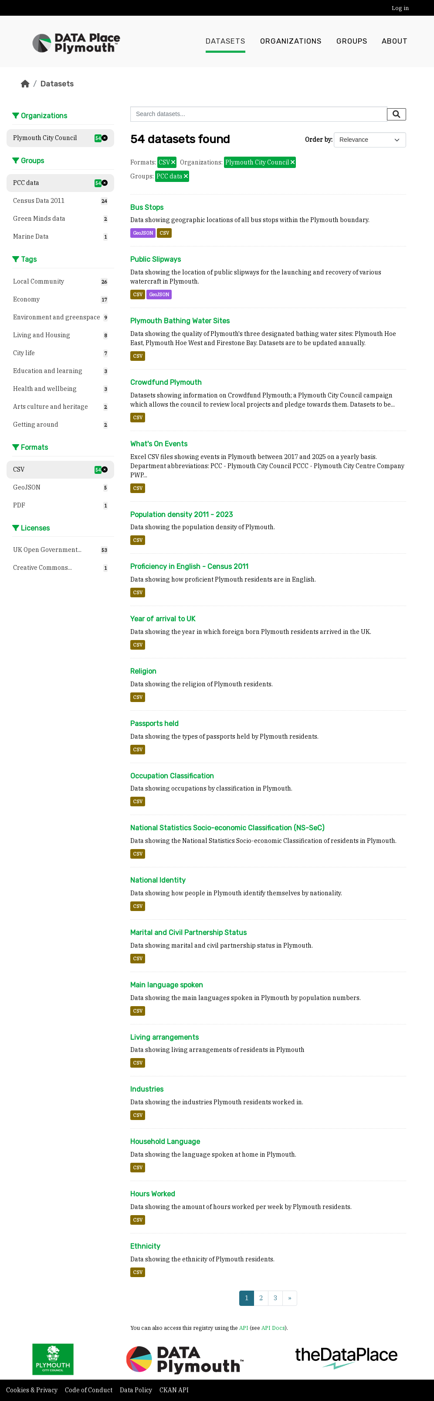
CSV (164, 233)
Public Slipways (155, 259)
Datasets (225, 41)
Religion (143, 671)
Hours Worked (152, 1194)
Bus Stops (146, 207)
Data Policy (136, 1390)
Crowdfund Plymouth (166, 382)
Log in (400, 8)
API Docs (273, 1327)
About (395, 41)
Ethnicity (145, 1246)
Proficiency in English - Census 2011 (189, 566)
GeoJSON (143, 233)
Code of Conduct (89, 1390)
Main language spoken (166, 985)
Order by (318, 140)
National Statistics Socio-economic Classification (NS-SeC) (227, 828)
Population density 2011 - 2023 (181, 514)
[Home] (25, 83)
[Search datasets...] (258, 114)
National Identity (158, 880)
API (243, 1327)
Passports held (154, 723)
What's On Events (158, 444)
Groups (351, 41)
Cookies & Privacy (32, 1390)
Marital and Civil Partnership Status (188, 932)
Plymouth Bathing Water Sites (180, 321)
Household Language (165, 1141)
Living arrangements (164, 1037)
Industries (146, 1089)
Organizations (291, 41)
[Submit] (396, 114)
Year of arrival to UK (162, 619)
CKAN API (174, 1390)
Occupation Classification (172, 776)
